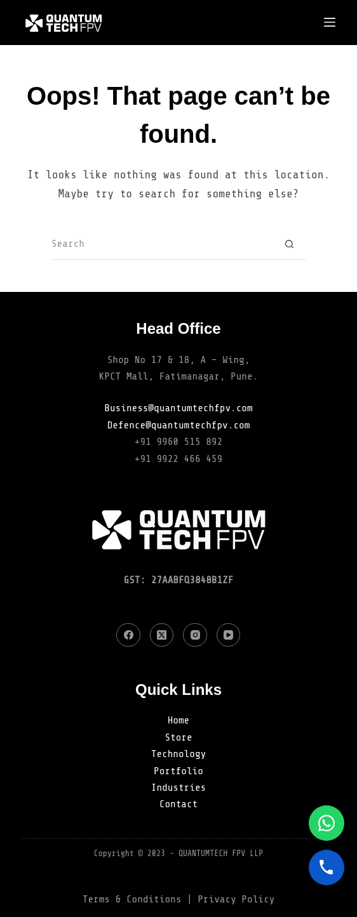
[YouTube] (229, 635)
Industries (178, 787)
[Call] (326, 867)
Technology (178, 754)
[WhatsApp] (326, 823)
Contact (178, 804)
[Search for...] (162, 244)
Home (179, 720)
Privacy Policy (236, 899)
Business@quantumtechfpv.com (178, 408)
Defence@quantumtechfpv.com (178, 425)
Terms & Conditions (132, 899)
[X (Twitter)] (162, 635)
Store (178, 737)
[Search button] (290, 244)
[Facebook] (128, 635)
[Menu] (329, 22)
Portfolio (178, 771)
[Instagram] (195, 635)
